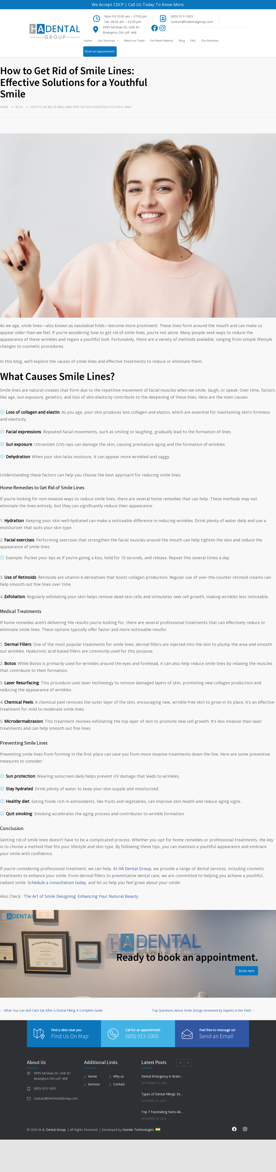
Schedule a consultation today (57, 882)
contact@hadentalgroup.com (192, 22)
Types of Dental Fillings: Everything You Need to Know (162, 1094)
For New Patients (161, 40)
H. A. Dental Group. (52, 1129)
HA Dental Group (134, 868)
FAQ (193, 40)
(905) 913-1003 (182, 16)
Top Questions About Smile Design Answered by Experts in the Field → (203, 1010)
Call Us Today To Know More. (155, 4)
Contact (119, 1084)
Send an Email (216, 1036)
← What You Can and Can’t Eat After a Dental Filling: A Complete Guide (51, 1010)
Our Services (106, 40)
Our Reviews (210, 40)
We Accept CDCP (108, 4)
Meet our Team (134, 40)
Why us (118, 1076)
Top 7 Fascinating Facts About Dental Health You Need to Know (162, 1112)
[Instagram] (162, 29)
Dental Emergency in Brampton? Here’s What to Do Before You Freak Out (162, 1076)
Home (88, 40)
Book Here (246, 971)
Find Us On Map (69, 1036)
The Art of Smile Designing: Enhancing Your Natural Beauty (81, 896)
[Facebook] (154, 29)
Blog (182, 40)
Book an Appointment (99, 51)
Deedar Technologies (138, 1129)
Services (94, 1084)
